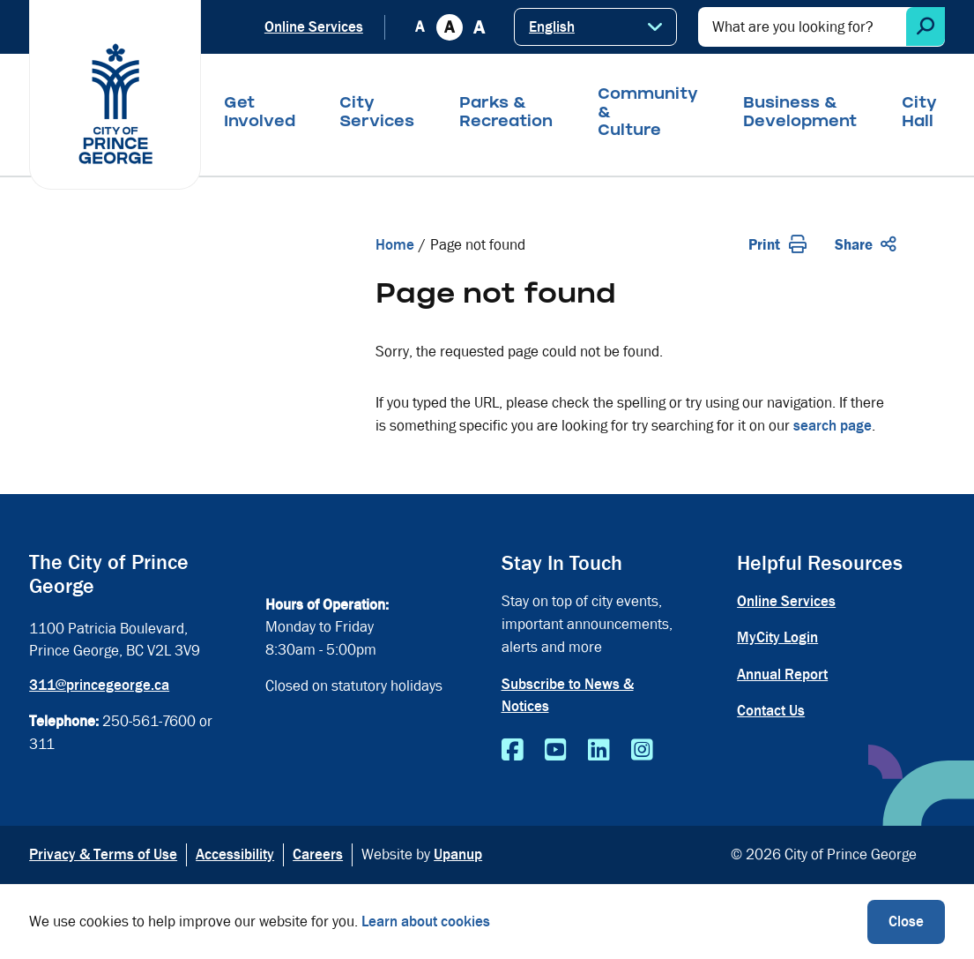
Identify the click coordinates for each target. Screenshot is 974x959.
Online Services (313, 27)
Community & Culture (648, 113)
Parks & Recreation (506, 114)
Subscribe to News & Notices (568, 695)
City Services (376, 114)
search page (832, 425)
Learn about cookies (425, 921)
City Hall (919, 114)
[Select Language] (595, 27)
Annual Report (782, 674)
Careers (318, 854)
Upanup (458, 854)
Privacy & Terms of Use (103, 854)
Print (777, 245)
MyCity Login (777, 637)
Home (394, 245)
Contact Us (771, 710)
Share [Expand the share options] (865, 245)
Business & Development (800, 114)
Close (906, 921)
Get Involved (259, 114)
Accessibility (235, 854)
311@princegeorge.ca (99, 685)
